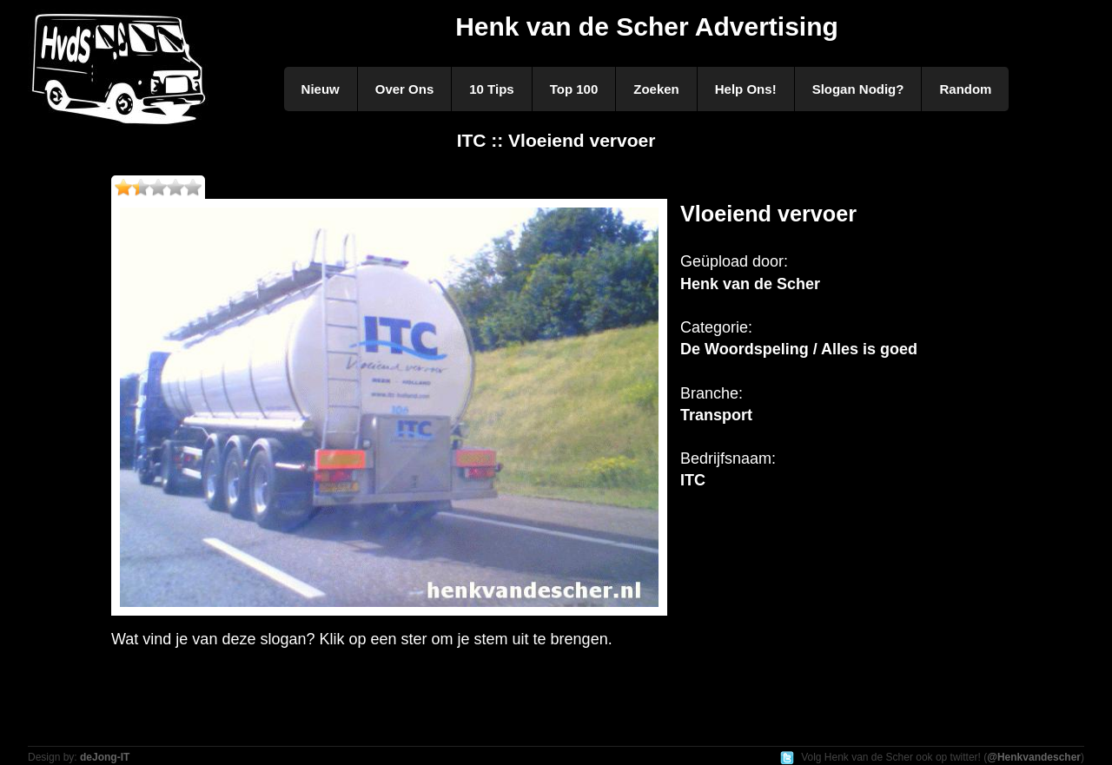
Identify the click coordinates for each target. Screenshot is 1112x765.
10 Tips (491, 89)
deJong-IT (104, 757)
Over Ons (404, 89)
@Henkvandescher (1034, 757)
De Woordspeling (744, 349)
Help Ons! (746, 89)
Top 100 (574, 89)
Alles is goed (869, 349)
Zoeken (656, 89)
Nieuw (320, 89)
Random (965, 89)
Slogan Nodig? (858, 89)
